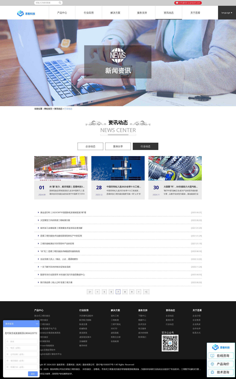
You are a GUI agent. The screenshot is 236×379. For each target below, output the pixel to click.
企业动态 (90, 146)
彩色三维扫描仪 (41, 337)
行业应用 (89, 12)
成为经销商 (143, 332)
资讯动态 (169, 12)
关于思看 (195, 12)
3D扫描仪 (87, 369)
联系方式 (197, 332)
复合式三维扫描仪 (42, 315)
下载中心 (142, 315)
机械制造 (83, 328)
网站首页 (48, 108)
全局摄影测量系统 (42, 341)
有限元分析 (116, 337)
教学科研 (83, 345)
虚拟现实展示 (85, 337)
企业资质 (197, 320)
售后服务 (142, 328)
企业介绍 (197, 315)
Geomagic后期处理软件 (44, 349)
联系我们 (142, 337)
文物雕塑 (83, 341)
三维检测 (115, 320)
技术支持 (142, 324)
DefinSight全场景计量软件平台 (48, 354)
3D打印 (114, 328)
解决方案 (115, 12)
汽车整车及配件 (86, 315)
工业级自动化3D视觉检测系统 (47, 332)
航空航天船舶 (85, 320)
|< (90, 291)
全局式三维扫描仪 (42, 324)
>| (146, 291)
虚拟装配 (115, 332)
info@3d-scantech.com (189, 2)
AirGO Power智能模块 (44, 345)
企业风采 (197, 324)
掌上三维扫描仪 (41, 320)
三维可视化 (116, 324)
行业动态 (145, 146)
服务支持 (142, 12)
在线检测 (115, 341)
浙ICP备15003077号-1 (105, 364)
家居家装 (83, 332)
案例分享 (118, 146)
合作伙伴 (197, 328)
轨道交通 (83, 324)
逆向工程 (115, 315)
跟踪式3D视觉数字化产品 (45, 328)
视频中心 (142, 320)
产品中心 (62, 12)
